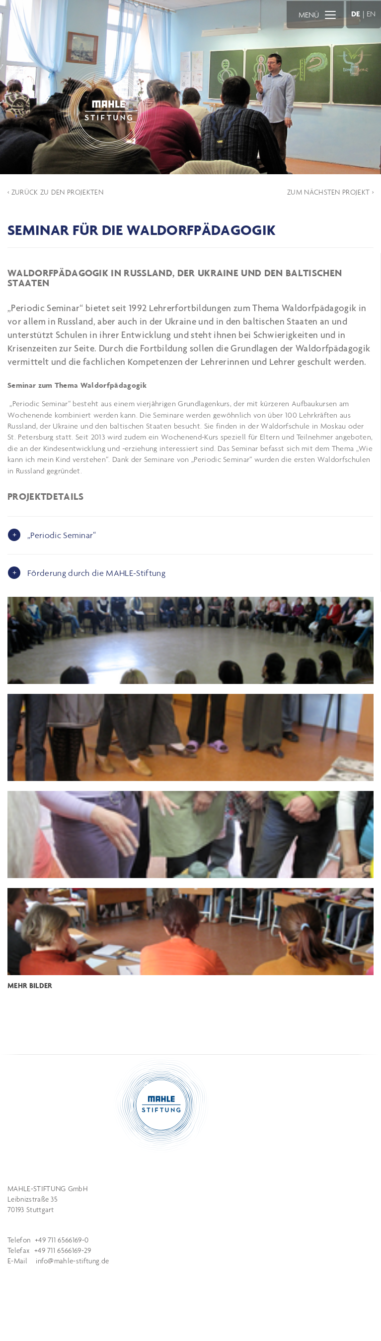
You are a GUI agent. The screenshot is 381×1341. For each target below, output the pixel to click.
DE (356, 13)
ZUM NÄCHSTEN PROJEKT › (330, 192)
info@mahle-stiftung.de (72, 1260)
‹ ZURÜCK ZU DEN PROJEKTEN (55, 192)
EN (371, 13)
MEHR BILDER (30, 985)
